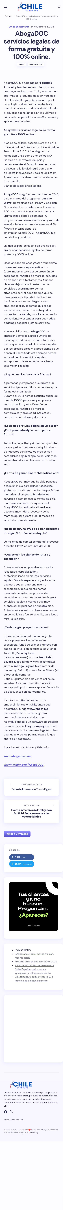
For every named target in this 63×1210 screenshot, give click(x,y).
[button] (5, 7)
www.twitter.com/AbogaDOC (23, 765)
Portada (8, 16)
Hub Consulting (31, 1132)
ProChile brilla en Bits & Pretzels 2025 (36, 961)
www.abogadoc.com (18, 756)
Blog (21, 64)
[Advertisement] (29, 1029)
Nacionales (35, 64)
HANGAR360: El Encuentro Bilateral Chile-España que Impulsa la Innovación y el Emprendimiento (34, 969)
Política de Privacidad (13, 1132)
